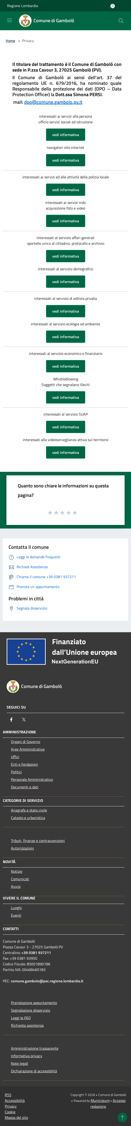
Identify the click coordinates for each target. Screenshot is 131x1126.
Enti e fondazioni (24, 764)
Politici (16, 772)
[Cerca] (121, 21)
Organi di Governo (25, 741)
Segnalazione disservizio (30, 1010)
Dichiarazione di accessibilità (34, 1071)
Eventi (16, 915)
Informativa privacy (26, 1056)
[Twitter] (23, 719)
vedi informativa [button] (65, 135)
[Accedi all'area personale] (112, 6)
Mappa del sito (16, 1117)
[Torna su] (122, 1117)
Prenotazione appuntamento (34, 1003)
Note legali (19, 1063)
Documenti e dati (24, 787)
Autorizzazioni (22, 848)
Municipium (100, 1100)
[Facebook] (11, 719)
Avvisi (16, 886)
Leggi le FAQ (21, 1018)
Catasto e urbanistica (28, 818)
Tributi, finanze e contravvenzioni (38, 840)
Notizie (16, 871)
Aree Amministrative (28, 749)
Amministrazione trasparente (34, 1048)
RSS (8, 1095)
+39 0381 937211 (36, 952)
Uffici (15, 757)
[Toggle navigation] (9, 20)
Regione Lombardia (22, 6)
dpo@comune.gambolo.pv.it (53, 102)
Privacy (11, 1106)
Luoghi (16, 908)
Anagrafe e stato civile (29, 810)
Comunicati (20, 879)
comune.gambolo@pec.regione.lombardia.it (47, 981)
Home (10, 40)
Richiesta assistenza (27, 1025)
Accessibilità (15, 1100)
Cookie (10, 1112)
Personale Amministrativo (32, 779)
